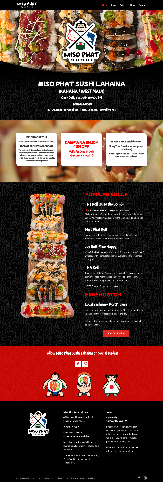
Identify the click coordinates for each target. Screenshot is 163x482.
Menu (114, 5)
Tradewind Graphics (86, 478)
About (133, 5)
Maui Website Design (67, 478)
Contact (143, 5)
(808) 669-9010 (81, 104)
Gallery (123, 5)
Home (105, 5)
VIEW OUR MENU (116, 333)
